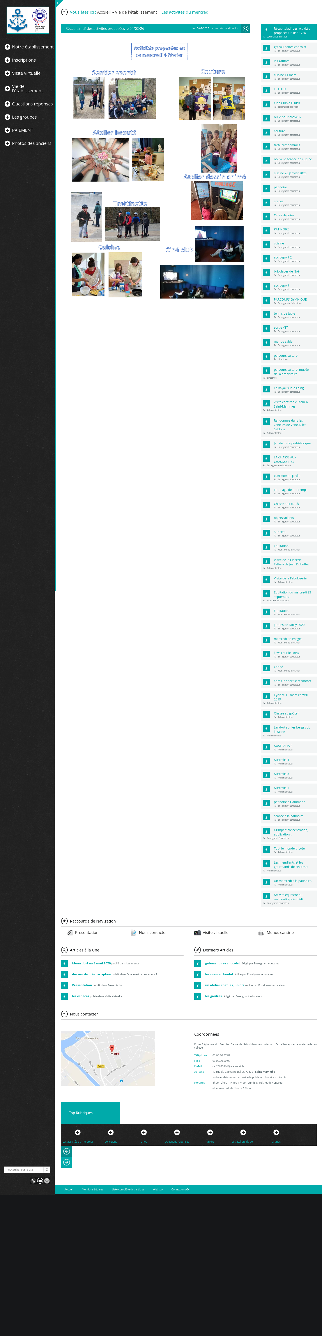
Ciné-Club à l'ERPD (287, 103)
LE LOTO (280, 89)
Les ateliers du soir (243, 1142)
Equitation (281, 546)
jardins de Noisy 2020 (289, 625)
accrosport (281, 285)
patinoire (280, 187)
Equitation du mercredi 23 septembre (292, 594)
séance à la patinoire (288, 816)
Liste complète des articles (128, 1189)
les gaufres (282, 61)
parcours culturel (286, 355)
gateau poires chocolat (290, 47)
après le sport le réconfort (292, 681)
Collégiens (110, 1142)
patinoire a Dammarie (289, 802)
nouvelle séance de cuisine (293, 159)
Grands (276, 1142)
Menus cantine (280, 932)
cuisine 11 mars (285, 75)
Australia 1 (281, 788)
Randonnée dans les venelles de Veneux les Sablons (290, 424)
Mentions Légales (92, 1189)
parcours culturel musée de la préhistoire (291, 371)
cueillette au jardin (287, 476)
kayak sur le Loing (286, 653)
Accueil (104, 12)
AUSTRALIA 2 (283, 746)
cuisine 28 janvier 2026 (290, 173)
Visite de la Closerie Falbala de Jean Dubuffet (291, 562)
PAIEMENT (22, 130)
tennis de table (284, 313)
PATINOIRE (282, 229)
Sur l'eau (280, 532)
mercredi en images (288, 639)
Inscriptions (24, 60)
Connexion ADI (180, 1189)
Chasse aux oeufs (286, 504)
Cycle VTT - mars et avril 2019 (291, 697)
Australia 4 (281, 760)
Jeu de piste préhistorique (292, 443)
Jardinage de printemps (290, 490)
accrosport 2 (283, 257)
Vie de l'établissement (27, 88)
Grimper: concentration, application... (291, 832)
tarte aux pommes (287, 145)
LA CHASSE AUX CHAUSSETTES (285, 459)
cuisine (279, 243)
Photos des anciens (31, 143)
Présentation (87, 932)
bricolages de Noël (287, 271)
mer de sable (283, 341)
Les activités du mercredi (77, 1142)
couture (279, 131)
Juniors (210, 1142)
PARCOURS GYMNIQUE (290, 299)
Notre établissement (33, 47)
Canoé (278, 667)
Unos (144, 1142)
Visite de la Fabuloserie (290, 578)
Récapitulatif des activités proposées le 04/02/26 (292, 30)
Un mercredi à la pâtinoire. (293, 881)
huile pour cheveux (287, 117)
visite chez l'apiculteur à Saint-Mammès (291, 404)
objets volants (284, 518)
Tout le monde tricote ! (290, 848)
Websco (158, 1189)
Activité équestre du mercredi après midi (288, 897)
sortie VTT (281, 327)
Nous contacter (153, 932)
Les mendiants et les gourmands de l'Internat (291, 864)
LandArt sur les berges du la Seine (292, 729)
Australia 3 (281, 774)
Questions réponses (32, 104)
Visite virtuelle (26, 73)
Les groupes (24, 117)
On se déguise (284, 215)
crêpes (278, 201)
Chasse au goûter (286, 713)
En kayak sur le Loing (289, 388)
